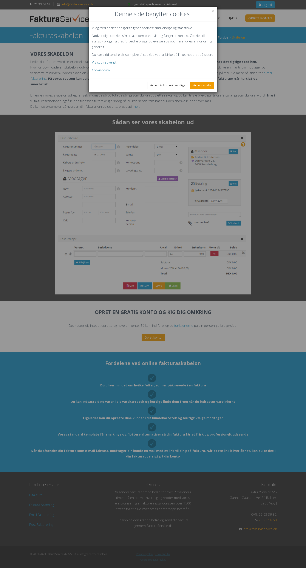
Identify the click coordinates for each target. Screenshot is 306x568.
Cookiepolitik (101, 70)
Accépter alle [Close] (202, 85)
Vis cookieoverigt (104, 62)
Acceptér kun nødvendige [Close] (167, 85)
